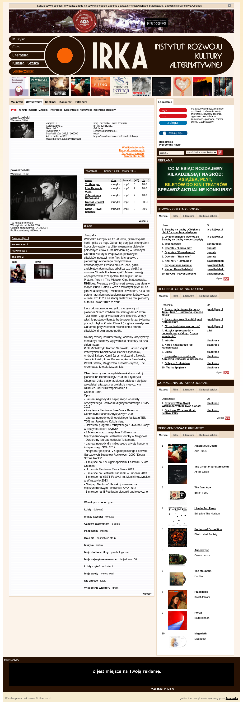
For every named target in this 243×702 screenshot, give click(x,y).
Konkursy (66, 102)
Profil (14, 110)
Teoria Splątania (176, 367)
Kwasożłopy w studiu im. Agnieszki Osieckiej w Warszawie (182, 357)
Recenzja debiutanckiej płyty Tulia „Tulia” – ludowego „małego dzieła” (182, 312)
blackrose (213, 340)
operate (211, 248)
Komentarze (71, 110)
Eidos (168, 351)
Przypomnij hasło (170, 144)
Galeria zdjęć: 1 (20, 238)
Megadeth (200, 633)
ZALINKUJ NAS (162, 689)
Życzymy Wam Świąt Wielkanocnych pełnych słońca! (181, 404)
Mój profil (17, 102)
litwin (38, 262)
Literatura (20, 55)
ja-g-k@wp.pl (215, 229)
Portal (198, 612)
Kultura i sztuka (208, 216)
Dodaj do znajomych (132, 150)
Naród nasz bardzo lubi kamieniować (177, 346)
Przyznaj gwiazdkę (133, 153)
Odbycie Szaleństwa (177, 363)
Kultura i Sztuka (25, 63)
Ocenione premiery (105, 110)
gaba (14, 262)
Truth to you (92, 184)
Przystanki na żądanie (178, 265)
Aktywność (86, 110)
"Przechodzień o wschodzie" (182, 326)
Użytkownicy (34, 102)
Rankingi (50, 102)
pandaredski (214, 243)
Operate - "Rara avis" (178, 256)
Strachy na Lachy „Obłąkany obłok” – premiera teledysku (181, 231)
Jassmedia (232, 698)
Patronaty (81, 102)
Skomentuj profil (134, 156)
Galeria (33, 110)
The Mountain (202, 570)
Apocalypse (201, 550)
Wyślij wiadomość (133, 147)
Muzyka (18, 39)
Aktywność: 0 (19, 250)
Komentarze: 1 (20, 244)
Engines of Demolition (208, 529)
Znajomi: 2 (17, 257)
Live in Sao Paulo (205, 508)
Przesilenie (201, 591)
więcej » (143, 221)
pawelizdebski (215, 260)
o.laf (209, 330)
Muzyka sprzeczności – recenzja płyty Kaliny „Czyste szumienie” (180, 333)
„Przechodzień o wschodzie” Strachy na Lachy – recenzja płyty (182, 238)
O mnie (23, 110)
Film (15, 47)
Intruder (170, 340)
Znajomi (43, 110)
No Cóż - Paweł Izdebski (94, 203)
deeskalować (173, 243)
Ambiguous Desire (205, 445)
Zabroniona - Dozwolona (93, 196)
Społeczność (23, 71)
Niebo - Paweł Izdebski (93, 210)
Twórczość (56, 110)
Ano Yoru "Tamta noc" (178, 260)
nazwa (88, 180)
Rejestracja (166, 141)
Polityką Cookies (192, 5)
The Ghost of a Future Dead (211, 466)
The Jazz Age (202, 487)
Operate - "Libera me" (178, 248)
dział (113, 180)
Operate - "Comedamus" (180, 252)
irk (143, 180)
